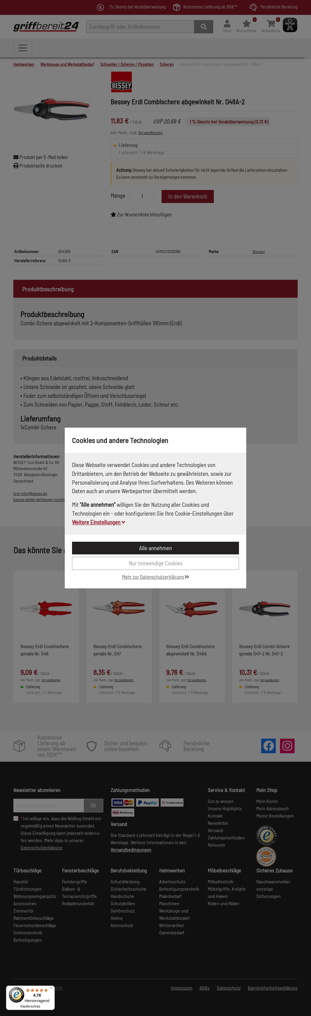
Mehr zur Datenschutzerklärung (155, 577)
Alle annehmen (155, 547)
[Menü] (51, 989)
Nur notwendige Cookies (156, 563)
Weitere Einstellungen (98, 522)
